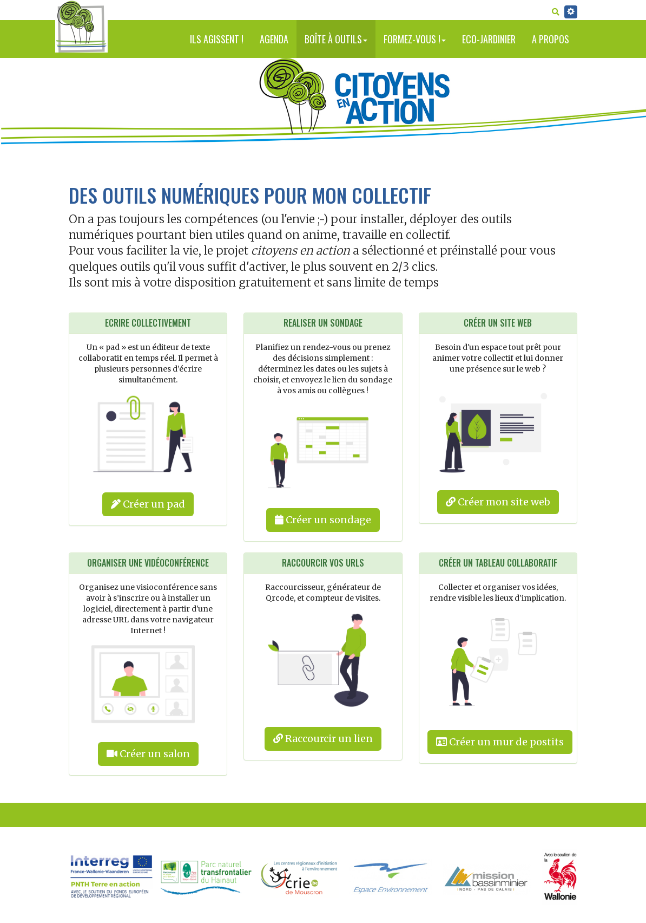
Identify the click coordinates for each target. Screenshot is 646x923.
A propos (550, 39)
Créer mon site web (498, 502)
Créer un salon (148, 754)
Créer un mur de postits (500, 742)
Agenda (274, 39)
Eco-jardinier (489, 39)
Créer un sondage (323, 520)
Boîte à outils (336, 39)
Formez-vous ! (415, 39)
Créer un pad (148, 504)
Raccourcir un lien (323, 738)
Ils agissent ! (216, 39)
